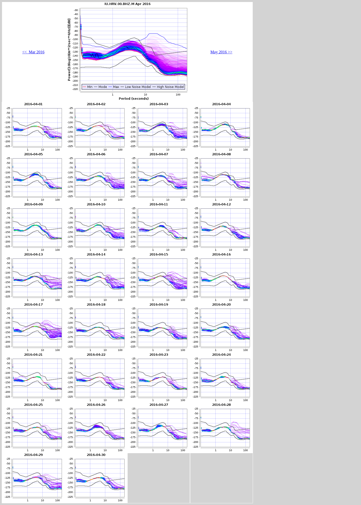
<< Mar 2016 (33, 52)
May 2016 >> (221, 52)
